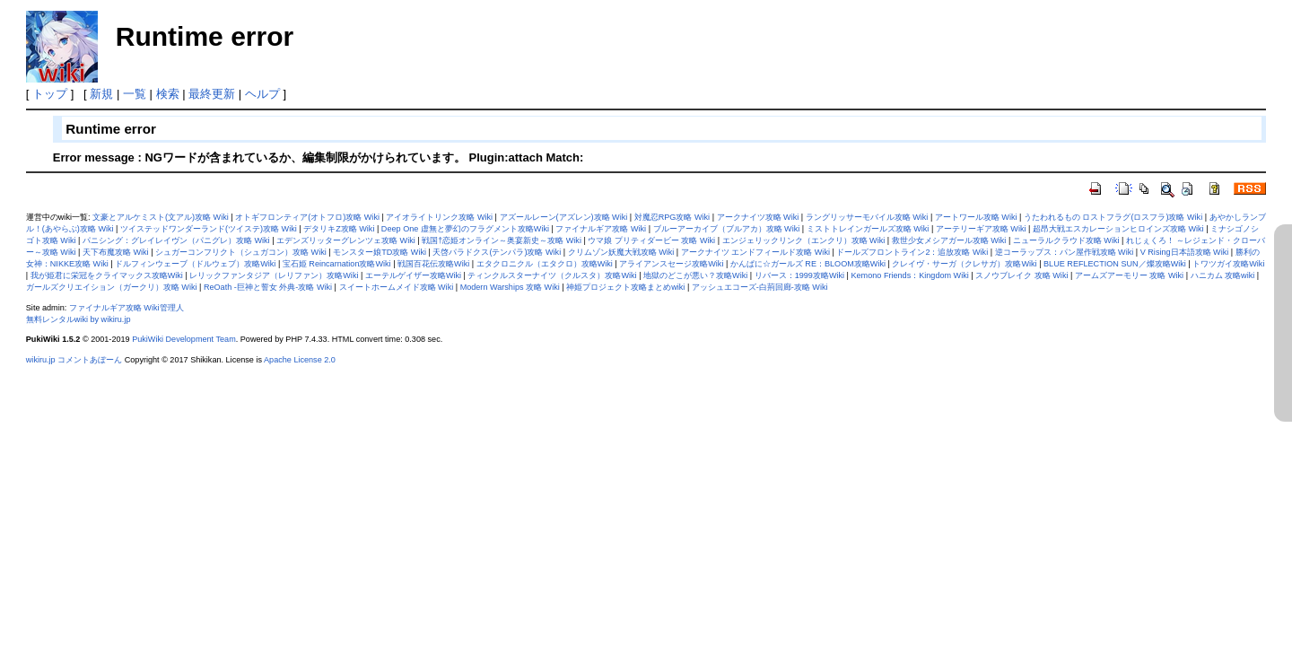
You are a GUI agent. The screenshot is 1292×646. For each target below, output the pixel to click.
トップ (49, 93)
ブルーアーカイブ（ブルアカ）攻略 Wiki (726, 228)
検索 (167, 93)
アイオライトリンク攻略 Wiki (439, 217)
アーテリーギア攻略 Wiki (981, 228)
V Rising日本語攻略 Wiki (1184, 252)
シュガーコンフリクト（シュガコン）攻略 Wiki (241, 252)
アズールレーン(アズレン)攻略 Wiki (564, 217)
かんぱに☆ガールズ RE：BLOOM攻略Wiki (808, 263)
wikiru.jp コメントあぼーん (74, 359)
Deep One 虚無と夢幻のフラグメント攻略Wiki (465, 228)
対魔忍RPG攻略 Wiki (672, 217)
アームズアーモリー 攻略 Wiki (1129, 275)
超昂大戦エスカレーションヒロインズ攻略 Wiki (1118, 228)
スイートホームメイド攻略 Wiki (396, 287)
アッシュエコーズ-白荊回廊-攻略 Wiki (760, 287)
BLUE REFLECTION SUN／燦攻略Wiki (1114, 263)
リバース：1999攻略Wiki (799, 275)
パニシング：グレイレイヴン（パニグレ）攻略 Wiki (176, 240)
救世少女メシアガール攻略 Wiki (949, 240)
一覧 (134, 93)
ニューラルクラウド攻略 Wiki (1066, 240)
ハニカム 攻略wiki (1223, 275)
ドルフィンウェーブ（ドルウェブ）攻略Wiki (195, 263)
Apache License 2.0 (300, 359)
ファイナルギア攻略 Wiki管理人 (126, 307)
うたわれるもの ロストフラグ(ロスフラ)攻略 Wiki (1113, 217)
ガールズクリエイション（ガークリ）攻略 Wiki (111, 287)
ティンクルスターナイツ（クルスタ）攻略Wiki (551, 275)
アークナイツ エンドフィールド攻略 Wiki (755, 252)
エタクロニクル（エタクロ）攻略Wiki (544, 263)
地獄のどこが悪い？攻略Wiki (695, 275)
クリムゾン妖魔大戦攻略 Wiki (621, 252)
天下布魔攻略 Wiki (116, 252)
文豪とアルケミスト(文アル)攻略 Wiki (160, 217)
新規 (101, 93)
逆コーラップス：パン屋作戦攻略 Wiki (1064, 252)
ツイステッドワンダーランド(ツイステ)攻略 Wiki (208, 228)
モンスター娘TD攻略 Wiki (379, 252)
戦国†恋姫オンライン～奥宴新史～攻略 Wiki (501, 240)
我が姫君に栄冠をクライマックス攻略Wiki (107, 275)
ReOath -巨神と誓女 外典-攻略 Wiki (268, 287)
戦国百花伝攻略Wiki (433, 263)
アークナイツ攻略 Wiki (758, 217)
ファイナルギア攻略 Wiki (600, 228)
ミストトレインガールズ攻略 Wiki (868, 228)
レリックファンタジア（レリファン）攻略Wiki (273, 275)
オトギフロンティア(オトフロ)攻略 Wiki (307, 217)
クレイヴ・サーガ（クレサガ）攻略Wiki (964, 263)
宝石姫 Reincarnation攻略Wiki (337, 263)
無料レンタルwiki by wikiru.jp (78, 319)
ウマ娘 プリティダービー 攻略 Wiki (651, 240)
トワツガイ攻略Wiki (1228, 263)
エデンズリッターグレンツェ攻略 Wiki (345, 240)
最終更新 (211, 93)
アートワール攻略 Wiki (976, 217)
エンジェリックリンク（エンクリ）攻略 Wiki (804, 240)
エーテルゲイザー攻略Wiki (413, 275)
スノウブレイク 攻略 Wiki (1021, 275)
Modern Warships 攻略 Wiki (510, 287)
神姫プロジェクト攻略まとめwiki (625, 287)
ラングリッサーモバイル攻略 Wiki (867, 217)
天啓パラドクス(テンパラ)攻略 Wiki (496, 252)
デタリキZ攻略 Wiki (338, 228)
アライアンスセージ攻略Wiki (671, 263)
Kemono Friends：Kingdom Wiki (909, 275)
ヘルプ (262, 93)
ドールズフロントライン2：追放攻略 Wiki (912, 252)
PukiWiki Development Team (184, 339)
